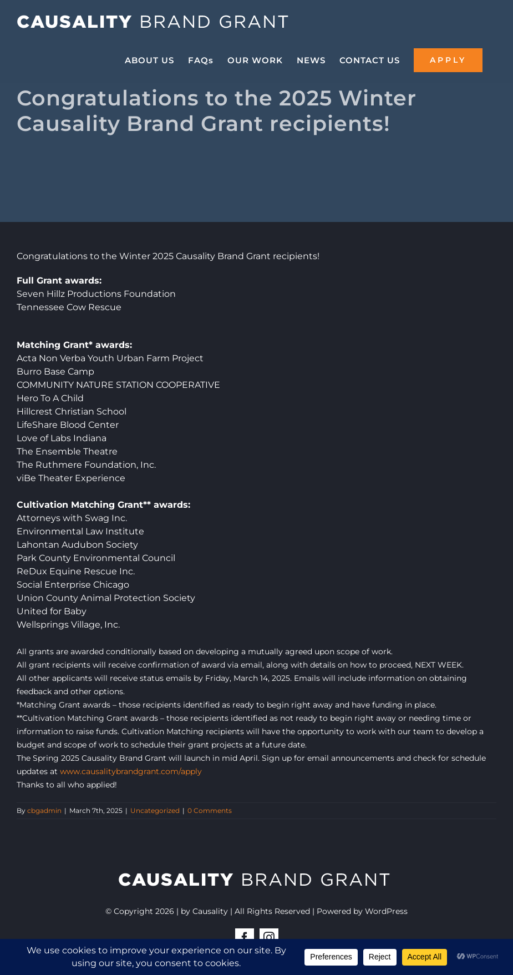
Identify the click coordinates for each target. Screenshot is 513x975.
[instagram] (269, 937)
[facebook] (244, 937)
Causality (210, 911)
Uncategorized (155, 810)
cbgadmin (44, 810)
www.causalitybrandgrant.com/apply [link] (131, 771)
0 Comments (209, 810)
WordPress (386, 911)
